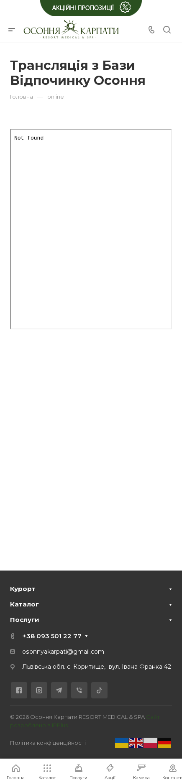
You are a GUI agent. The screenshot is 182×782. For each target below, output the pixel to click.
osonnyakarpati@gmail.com (63, 651)
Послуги (24, 620)
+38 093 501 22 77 (52, 636)
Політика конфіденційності (48, 742)
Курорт (23, 589)
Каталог (24, 604)
